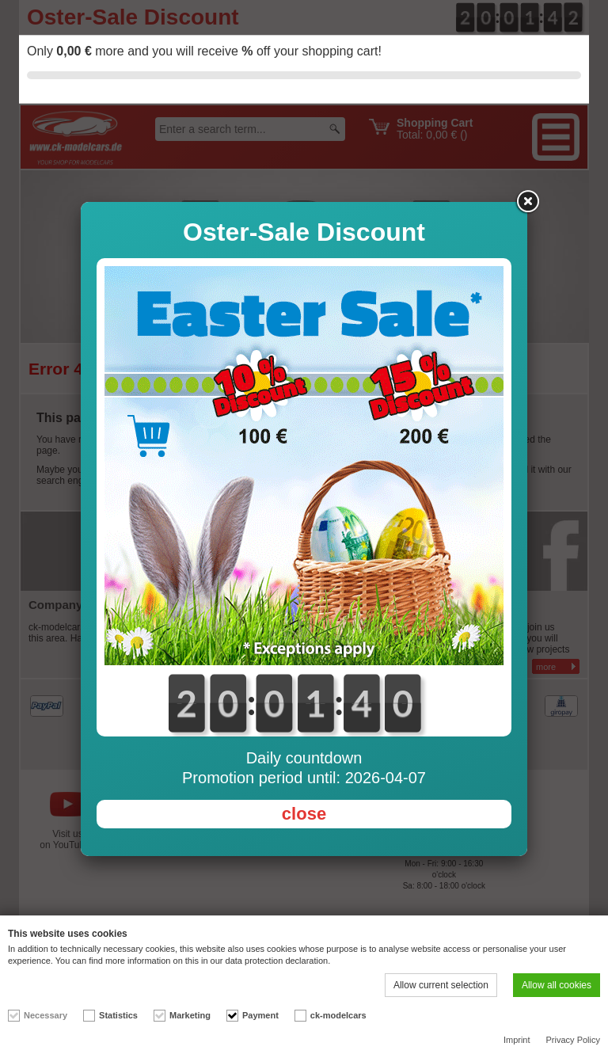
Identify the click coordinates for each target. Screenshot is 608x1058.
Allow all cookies (556, 985)
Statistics (118, 1015)
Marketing (190, 1015)
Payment (260, 1015)
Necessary (45, 1015)
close (304, 814)
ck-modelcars (338, 1015)
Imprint (517, 1040)
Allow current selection (440, 985)
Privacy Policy (573, 1040)
